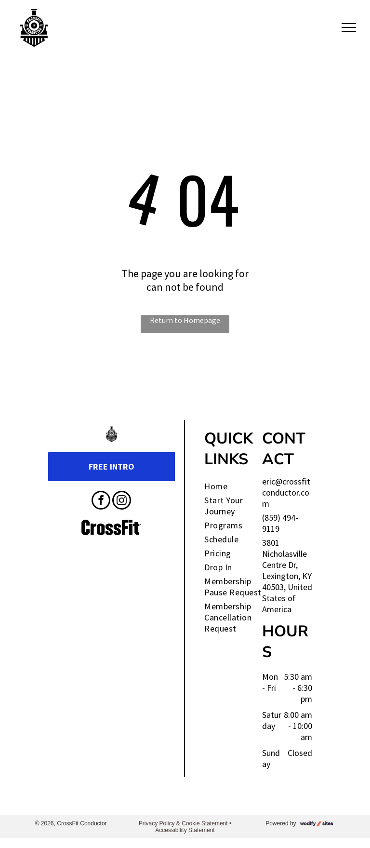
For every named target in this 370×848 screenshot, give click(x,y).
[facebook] (101, 501)
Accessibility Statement (184, 830)
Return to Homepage (185, 320)
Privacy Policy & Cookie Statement (183, 823)
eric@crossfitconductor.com (286, 492)
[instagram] (121, 501)
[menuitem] (239, 486)
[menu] (348, 27)
